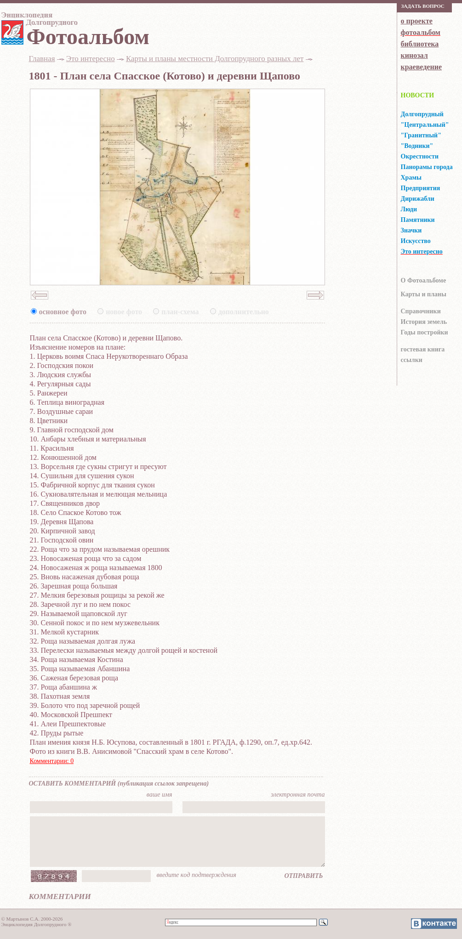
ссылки (411, 359)
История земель (424, 321)
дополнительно (243, 312)
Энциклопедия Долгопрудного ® (36, 924)
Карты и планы (423, 294)
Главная (42, 58)
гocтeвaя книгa (423, 349)
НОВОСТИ (417, 95)
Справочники (421, 311)
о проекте (417, 21)
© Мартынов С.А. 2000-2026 (32, 919)
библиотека (420, 44)
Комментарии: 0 (52, 761)
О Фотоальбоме (423, 280)
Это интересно (90, 58)
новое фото (124, 312)
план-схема (180, 312)
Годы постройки (424, 332)
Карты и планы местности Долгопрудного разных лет (215, 58)
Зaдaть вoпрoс (423, 6)
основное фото (62, 312)
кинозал (414, 55)
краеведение (421, 67)
